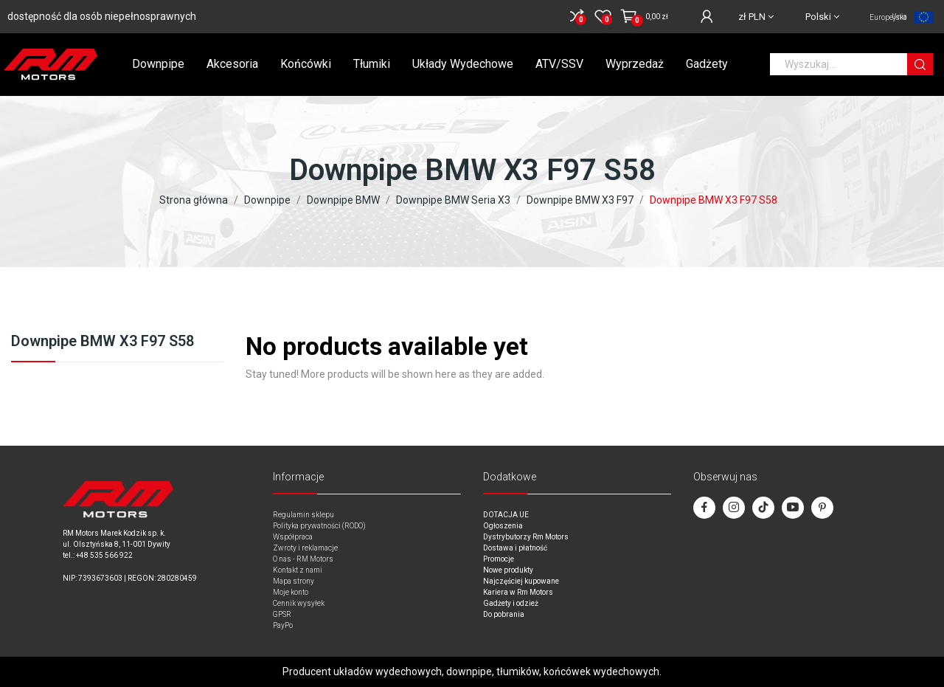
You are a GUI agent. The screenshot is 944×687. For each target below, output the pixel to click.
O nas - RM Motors (303, 559)
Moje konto (290, 592)
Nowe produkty (508, 570)
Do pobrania (503, 614)
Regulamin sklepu (303, 515)
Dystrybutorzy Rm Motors (526, 537)
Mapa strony (293, 581)
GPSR (282, 614)
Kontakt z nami (297, 570)
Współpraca (293, 537)
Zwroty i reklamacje (305, 548)
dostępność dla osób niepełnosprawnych (101, 16)
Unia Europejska (888, 17)
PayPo (283, 625)
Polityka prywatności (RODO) (319, 526)
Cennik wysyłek (298, 603)
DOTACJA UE (506, 515)
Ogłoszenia (503, 526)
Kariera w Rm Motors (518, 592)
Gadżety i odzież (510, 603)
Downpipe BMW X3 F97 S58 (102, 342)
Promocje (498, 559)
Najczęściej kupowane (521, 581)
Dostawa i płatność (515, 548)
